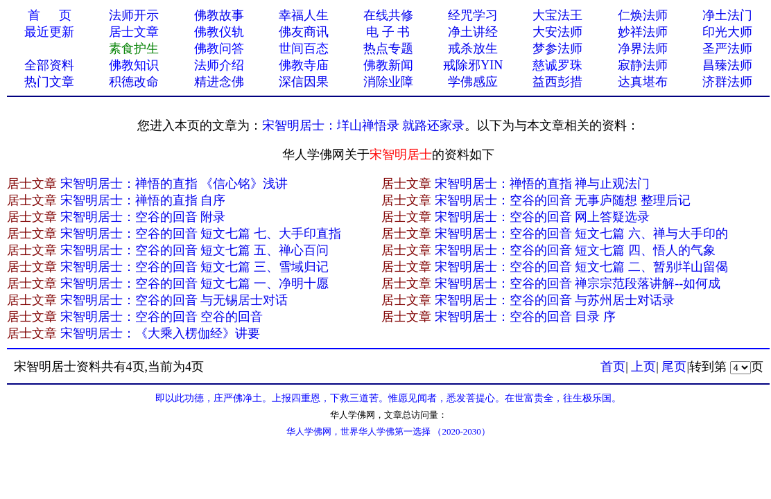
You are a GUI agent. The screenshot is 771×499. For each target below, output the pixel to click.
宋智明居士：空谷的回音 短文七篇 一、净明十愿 (194, 283)
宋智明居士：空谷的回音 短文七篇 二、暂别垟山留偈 (581, 267)
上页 (643, 367)
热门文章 (49, 82)
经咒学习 (473, 15)
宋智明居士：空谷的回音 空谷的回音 (161, 317)
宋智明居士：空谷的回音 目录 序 (525, 317)
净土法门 (727, 15)
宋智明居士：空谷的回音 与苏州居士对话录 (555, 300)
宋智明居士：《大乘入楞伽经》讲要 (160, 333)
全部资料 (49, 65)
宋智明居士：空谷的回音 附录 (143, 217)
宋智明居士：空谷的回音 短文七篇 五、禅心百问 (194, 250)
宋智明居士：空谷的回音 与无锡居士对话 (174, 300)
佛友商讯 (304, 32)
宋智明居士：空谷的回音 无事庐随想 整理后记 (563, 200)
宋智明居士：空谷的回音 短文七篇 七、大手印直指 (200, 233)
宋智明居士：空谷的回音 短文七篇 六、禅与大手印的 (581, 233)
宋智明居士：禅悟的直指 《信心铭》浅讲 (174, 184)
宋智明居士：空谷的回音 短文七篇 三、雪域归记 (194, 267)
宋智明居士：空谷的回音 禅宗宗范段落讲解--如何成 (578, 283)
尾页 (673, 367)
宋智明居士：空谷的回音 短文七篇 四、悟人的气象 (575, 250)
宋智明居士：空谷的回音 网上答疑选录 (542, 217)
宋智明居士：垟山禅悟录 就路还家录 (363, 125)
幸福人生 (304, 15)
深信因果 (304, 82)
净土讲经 (473, 32)
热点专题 (388, 48)
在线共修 (388, 15)
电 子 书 (388, 32)
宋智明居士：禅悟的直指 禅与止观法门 (542, 184)
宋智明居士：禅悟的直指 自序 (143, 200)
